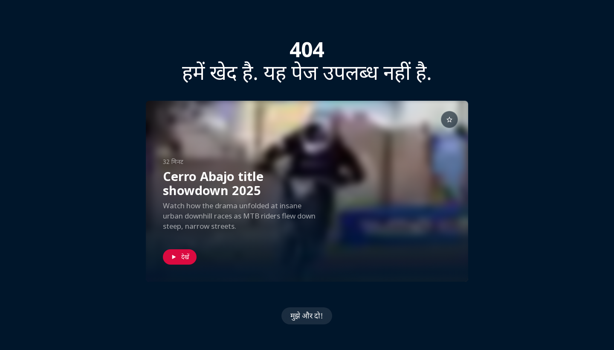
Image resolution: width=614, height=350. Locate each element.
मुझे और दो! (306, 316)
